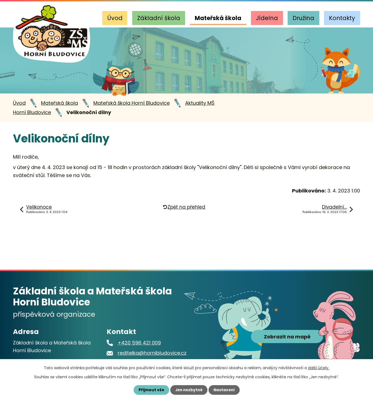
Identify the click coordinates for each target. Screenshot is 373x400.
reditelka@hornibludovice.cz (152, 352)
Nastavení (225, 390)
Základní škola (158, 18)
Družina (303, 18)
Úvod (115, 18)
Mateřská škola (218, 18)
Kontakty (342, 18)
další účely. (318, 368)
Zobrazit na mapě (287, 338)
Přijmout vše (150, 390)
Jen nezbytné (188, 390)
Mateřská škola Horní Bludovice (131, 103)
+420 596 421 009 (139, 342)
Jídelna (267, 18)
